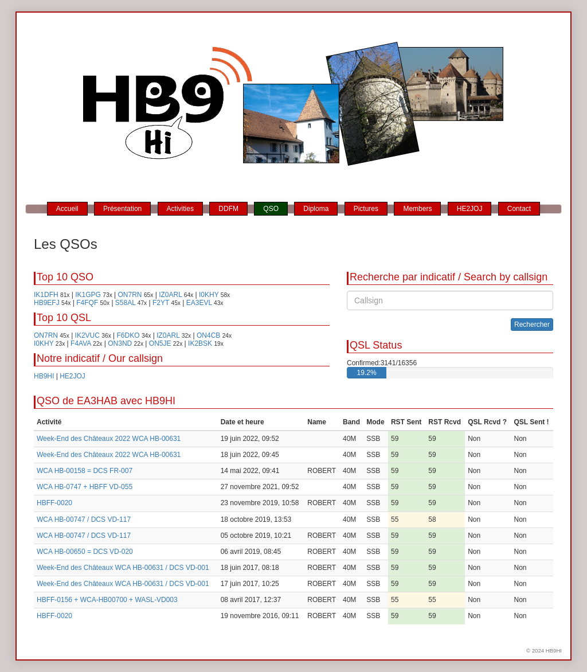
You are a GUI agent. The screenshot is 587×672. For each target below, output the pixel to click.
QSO (271, 209)
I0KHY (208, 295)
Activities (180, 209)
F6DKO (128, 335)
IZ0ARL (170, 295)
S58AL (125, 303)
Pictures (366, 209)
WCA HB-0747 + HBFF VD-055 (84, 487)
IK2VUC (87, 335)
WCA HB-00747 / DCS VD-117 (84, 519)
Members (417, 209)
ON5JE (160, 343)
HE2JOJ (470, 209)
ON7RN (130, 295)
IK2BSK (200, 343)
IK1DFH (46, 295)
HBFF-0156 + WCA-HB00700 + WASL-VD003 (107, 600)
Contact (519, 209)
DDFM (228, 209)
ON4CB (208, 335)
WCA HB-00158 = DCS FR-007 (84, 471)
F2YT (160, 303)
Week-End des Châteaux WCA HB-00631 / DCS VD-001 (123, 568)
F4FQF (87, 303)
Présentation (122, 209)
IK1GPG (88, 295)
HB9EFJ (47, 303)
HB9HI (44, 376)
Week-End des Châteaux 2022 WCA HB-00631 (109, 439)
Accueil (67, 209)
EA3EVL (199, 303)
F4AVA (81, 343)
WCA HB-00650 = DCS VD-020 (85, 552)
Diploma (315, 209)
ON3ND (120, 343)
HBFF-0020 (54, 503)
